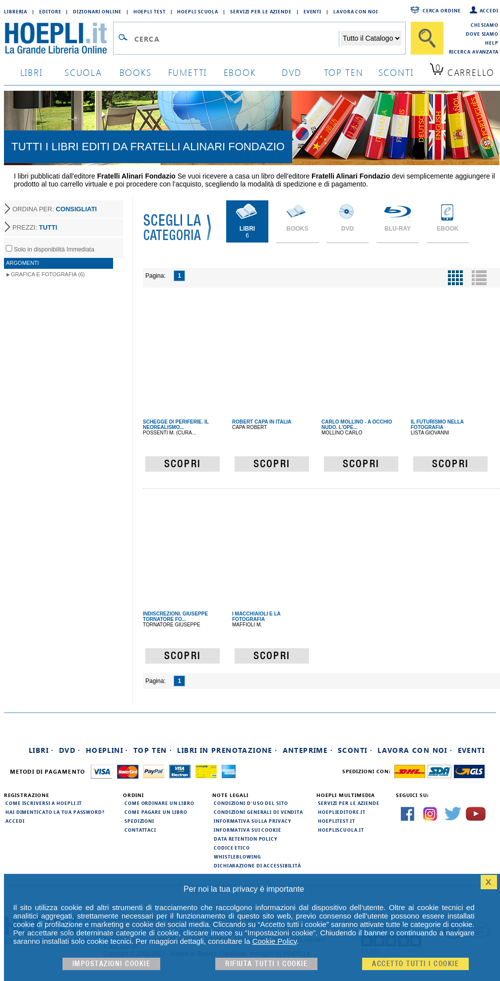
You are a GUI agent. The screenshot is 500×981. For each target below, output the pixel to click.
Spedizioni (139, 821)
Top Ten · (153, 750)
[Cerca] (427, 38)
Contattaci (140, 830)
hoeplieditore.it (341, 812)
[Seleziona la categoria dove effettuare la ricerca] (371, 38)
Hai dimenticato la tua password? (55, 812)
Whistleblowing (237, 856)
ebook (240, 72)
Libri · (41, 750)
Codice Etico (232, 848)
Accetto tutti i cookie (415, 964)
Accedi (489, 10)
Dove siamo (482, 34)
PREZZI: (34, 227)
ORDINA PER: (54, 209)
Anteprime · (308, 750)
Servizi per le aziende (261, 11)
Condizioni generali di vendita (258, 812)
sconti (396, 72)
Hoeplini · (107, 750)
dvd (292, 72)
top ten (344, 72)
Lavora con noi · (414, 750)
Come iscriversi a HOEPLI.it (43, 803)
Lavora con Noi (355, 11)
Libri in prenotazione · (227, 750)
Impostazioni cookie (111, 964)
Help (492, 43)
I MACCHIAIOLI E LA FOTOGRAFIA (256, 616)
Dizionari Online (97, 11)
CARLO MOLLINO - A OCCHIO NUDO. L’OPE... (356, 424)
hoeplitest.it (336, 821)
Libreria (15, 11)
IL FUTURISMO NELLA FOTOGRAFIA (437, 424)
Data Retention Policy (245, 839)
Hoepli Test (149, 11)
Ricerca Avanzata (474, 52)
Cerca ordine (442, 10)
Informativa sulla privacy (252, 821)
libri (31, 72)
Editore (50, 11)
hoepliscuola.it (341, 830)
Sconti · (355, 750)
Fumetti (187, 72)
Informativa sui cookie (247, 830)
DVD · (70, 750)
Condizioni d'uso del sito (251, 803)
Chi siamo (485, 25)
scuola (83, 72)
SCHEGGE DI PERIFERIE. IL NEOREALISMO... (176, 424)
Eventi (312, 11)
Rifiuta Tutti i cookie (266, 964)
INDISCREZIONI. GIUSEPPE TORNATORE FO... (175, 616)
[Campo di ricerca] (236, 39)
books (136, 72)
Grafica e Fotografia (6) (48, 274)
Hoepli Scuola (197, 11)
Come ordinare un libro (159, 803)
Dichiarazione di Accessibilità (257, 865)
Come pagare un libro (156, 812)
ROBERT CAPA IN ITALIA (261, 422)
